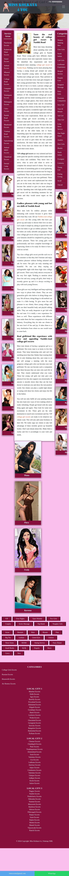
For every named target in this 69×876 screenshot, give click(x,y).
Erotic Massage (24, 624)
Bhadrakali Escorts (8, 126)
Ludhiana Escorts (34, 762)
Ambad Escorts (6, 67)
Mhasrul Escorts (7, 73)
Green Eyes (36, 638)
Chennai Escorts (34, 741)
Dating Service (39, 643)
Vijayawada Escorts (34, 828)
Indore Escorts (34, 783)
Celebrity (60, 163)
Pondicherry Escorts (34, 796)
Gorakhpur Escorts (34, 710)
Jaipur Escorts (34, 768)
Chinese (51, 638)
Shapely (37, 648)
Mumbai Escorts (34, 692)
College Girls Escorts (9, 670)
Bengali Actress (60, 72)
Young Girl (59, 168)
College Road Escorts (6, 81)
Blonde (45, 632)
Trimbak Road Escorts (7, 134)
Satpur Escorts (6, 60)
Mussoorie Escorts (34, 804)
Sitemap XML (48, 841)
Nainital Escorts (34, 802)
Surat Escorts (34, 754)
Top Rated (41, 624)
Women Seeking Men (60, 42)
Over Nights (20, 619)
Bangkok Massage (60, 86)
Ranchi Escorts (34, 830)
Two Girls (53, 619)
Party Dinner (57, 643)
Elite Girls (61, 49)
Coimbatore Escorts (34, 770)
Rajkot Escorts (34, 820)
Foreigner (60, 159)
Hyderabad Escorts (34, 731)
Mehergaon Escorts (8, 103)
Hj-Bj (24, 648)
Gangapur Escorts (7, 90)
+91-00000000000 (55, 2)
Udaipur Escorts (34, 775)
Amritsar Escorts (34, 765)
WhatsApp (51, 873)
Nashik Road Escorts (6, 118)
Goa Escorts (34, 760)
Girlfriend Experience (61, 66)
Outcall (60, 185)
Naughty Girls (58, 624)
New (19, 653)
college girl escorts (24, 417)
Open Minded (37, 619)
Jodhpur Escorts (34, 778)
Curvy (7, 653)
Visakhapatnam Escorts (34, 749)
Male (33, 632)
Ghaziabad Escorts (34, 720)
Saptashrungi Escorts (8, 142)
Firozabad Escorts (34, 702)
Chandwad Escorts (7, 158)
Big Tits (8, 638)
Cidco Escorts (6, 110)
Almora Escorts (34, 809)
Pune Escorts (34, 747)
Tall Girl (60, 116)
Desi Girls (61, 144)
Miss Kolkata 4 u (36, 841)
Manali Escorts (34, 825)
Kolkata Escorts (34, 733)
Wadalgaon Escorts (8, 96)
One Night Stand (61, 134)
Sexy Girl (60, 105)
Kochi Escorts (34, 781)
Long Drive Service (60, 126)
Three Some (9, 643)
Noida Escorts (34, 718)
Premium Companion (61, 99)
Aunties (60, 140)
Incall (59, 181)
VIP (6, 619)
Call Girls (60, 60)
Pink (57, 632)
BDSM (24, 643)
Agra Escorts (34, 697)
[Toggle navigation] (63, 6)
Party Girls (59, 92)
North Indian (59, 153)
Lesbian (21, 638)
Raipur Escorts (34, 815)
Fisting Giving (59, 175)
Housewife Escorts (8, 679)
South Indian (59, 55)
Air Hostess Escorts (9, 684)
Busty (50, 648)
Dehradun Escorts (34, 799)
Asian (7, 632)
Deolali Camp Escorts (6, 166)
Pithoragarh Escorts (34, 812)
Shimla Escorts (34, 823)
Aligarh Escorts (34, 707)
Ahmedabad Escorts (34, 752)
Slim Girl (60, 120)
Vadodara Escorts (34, 757)
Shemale (20, 632)
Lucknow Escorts (34, 715)
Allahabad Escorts (34, 705)
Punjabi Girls (60, 79)
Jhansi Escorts (34, 712)
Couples (8, 624)
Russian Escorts (7, 674)
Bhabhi (59, 148)
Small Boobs (9, 648)
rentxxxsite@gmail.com (17, 873)
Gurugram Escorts (34, 723)
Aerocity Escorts (34, 726)
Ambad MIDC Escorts (6, 150)
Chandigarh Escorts (34, 744)
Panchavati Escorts (8, 44)
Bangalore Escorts (34, 728)
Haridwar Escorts (34, 807)
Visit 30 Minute (60, 110)
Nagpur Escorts (34, 791)
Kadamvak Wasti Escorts (8, 52)
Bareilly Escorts (34, 699)
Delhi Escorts (34, 694)
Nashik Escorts (34, 794)
